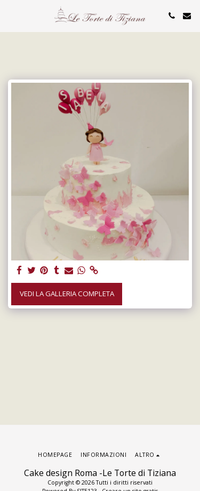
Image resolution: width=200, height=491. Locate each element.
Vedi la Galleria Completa (67, 293)
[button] (12, 15)
